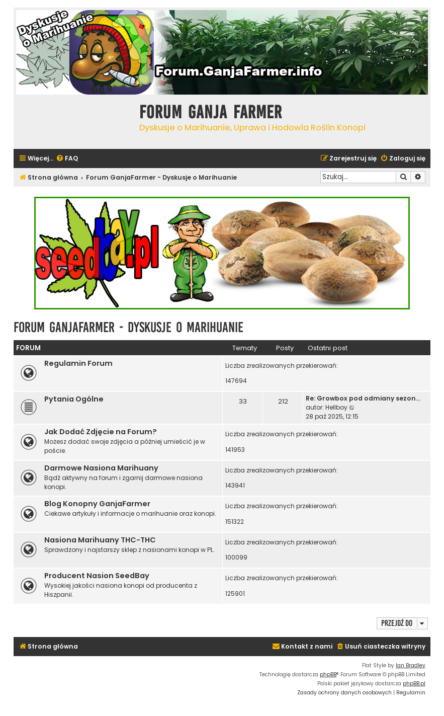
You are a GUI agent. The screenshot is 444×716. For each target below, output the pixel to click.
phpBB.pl (414, 683)
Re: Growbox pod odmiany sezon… (363, 398)
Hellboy (336, 407)
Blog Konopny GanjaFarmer (97, 504)
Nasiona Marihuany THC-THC (100, 540)
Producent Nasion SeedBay (96, 576)
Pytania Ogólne (74, 399)
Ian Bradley (410, 665)
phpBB (328, 674)
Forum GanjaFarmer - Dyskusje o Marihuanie (128, 327)
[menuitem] (67, 159)
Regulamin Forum (78, 363)
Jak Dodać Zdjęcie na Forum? (100, 432)
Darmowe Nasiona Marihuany (101, 468)
